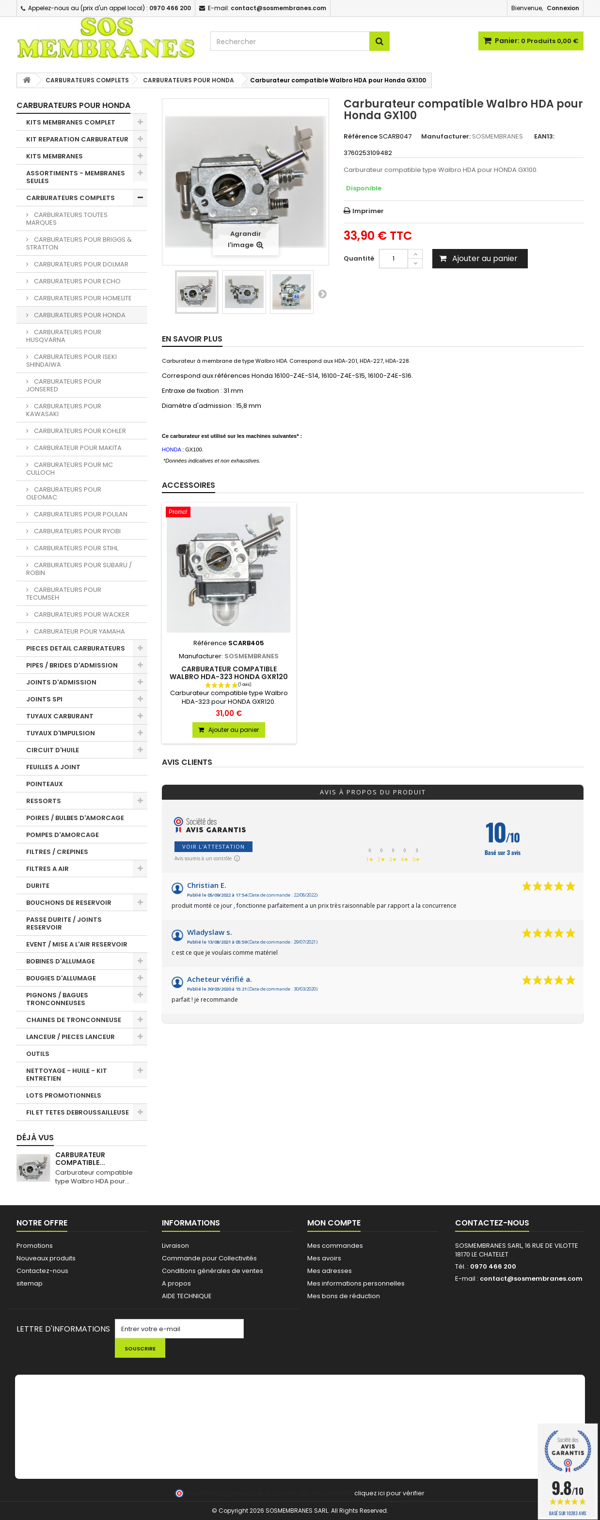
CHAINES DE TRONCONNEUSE (73, 1019)
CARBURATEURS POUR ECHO (76, 281)
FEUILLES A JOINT (53, 767)
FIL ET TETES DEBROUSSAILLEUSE (77, 1112)
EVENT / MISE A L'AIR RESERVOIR (76, 944)
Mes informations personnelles (356, 1283)
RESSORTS (43, 801)
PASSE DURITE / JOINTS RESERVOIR (64, 923)
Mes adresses (329, 1270)
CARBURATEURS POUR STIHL (75, 548)
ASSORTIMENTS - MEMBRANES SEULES (75, 177)
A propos (176, 1283)
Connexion (563, 8)
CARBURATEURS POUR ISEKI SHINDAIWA (71, 360)
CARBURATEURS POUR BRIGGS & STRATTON (79, 243)
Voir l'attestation (213, 846)
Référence (361, 136)
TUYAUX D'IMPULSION (60, 733)
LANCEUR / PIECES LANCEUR (70, 1036)
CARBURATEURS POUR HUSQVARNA (63, 335)
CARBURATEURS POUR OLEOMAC (63, 493)
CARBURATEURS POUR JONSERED (63, 385)
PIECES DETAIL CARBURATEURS (75, 648)
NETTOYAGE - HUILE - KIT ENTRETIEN (66, 1074)
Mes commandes (335, 1245)
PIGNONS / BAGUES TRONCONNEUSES (57, 999)
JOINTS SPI (44, 699)
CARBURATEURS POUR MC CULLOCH (69, 468)
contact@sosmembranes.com (531, 1278)
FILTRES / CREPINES (57, 851)
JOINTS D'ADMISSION (61, 682)
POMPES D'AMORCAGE (62, 834)
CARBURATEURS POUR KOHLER (79, 430)
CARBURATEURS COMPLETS (70, 197)
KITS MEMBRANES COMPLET (70, 122)
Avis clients (187, 762)
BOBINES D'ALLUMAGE (60, 961)
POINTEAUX (44, 784)
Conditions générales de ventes (212, 1270)
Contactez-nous (42, 1270)
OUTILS (37, 1053)
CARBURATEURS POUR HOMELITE (82, 298)
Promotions (34, 1245)
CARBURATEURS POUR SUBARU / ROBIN (79, 568)
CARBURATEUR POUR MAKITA (77, 447)
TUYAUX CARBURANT (60, 716)
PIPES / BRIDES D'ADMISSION (72, 665)
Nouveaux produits (46, 1258)
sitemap (29, 1283)
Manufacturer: (446, 136)
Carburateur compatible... (80, 1158)
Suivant (322, 293)
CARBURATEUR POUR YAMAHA (78, 631)
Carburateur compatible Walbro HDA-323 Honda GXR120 (229, 673)
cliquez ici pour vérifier (389, 1493)
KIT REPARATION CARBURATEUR (77, 139)
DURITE (37, 885)
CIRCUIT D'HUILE (52, 750)
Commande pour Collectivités (209, 1258)
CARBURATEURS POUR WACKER (80, 614)
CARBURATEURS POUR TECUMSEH (63, 593)
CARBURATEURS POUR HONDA (79, 315)
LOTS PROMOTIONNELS (63, 1095)
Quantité (359, 258)
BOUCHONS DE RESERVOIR (68, 902)
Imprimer (368, 211)
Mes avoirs (324, 1258)
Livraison (175, 1245)
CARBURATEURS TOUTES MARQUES (67, 218)
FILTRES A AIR (47, 868)
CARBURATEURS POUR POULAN (79, 514)
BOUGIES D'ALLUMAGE (61, 978)
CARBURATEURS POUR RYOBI (76, 531)
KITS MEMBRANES (54, 156)
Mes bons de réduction (343, 1296)
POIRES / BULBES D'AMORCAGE (75, 817)
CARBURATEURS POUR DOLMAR (80, 264)
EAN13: (544, 136)
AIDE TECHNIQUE (187, 1296)
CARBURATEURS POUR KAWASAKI (63, 410)
